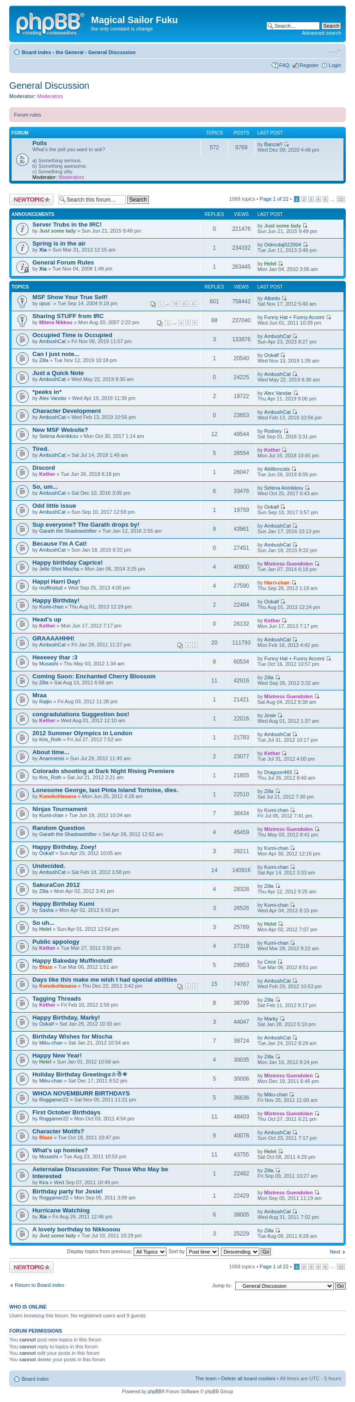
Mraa (39, 695)
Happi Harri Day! (56, 581)
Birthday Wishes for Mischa (72, 1036)
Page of (274, 199)
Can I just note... (56, 353)
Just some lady (57, 231)
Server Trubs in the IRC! (67, 224)
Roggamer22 (54, 1099)
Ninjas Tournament (59, 809)
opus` (45, 303)
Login (335, 65)
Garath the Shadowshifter (68, 531)
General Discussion (112, 52)
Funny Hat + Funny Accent (294, 317)
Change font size (334, 50)
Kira (44, 1182)
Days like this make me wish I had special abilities (104, 979)
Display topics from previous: (116, 1251)
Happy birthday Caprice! (67, 562)
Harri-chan (277, 582)
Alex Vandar (53, 398)
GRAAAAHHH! (53, 638)
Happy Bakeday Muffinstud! (72, 960)
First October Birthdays (66, 1112)
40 (184, 303)
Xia (43, 249)
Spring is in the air (59, 243)
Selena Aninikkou (58, 436)
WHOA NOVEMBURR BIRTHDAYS (81, 1093)
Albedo (272, 298)
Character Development (66, 410)
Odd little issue (54, 505)
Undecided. (48, 865)
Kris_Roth (50, 739)
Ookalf (271, 355)
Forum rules (27, 114)
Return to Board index (39, 1285)
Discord (43, 467)
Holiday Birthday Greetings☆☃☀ (80, 1074)
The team (205, 1378)
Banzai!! (273, 144)
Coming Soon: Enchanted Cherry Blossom (94, 676)
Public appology (56, 941)
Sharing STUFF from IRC (68, 316)
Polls (39, 143)
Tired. (40, 448)
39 (175, 303)
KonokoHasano (58, 796)
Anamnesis (51, 758)
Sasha (46, 910)
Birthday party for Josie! (67, 1191)
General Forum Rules (63, 262)
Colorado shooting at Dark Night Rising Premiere (103, 771)
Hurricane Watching (61, 1210)
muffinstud (51, 587)
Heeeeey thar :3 (55, 657)
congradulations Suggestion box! (80, 714)
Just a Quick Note (58, 372)
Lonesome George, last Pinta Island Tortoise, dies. (105, 790)
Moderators (50, 96)
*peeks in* (46, 391)
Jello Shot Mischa (59, 569)
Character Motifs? (58, 1131)
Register (309, 65)
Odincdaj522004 (282, 244)
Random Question (58, 827)
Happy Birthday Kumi (63, 903)
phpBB (154, 1391)
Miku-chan (51, 1042)
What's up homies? (60, 1150)
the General (69, 52)
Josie (270, 715)
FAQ (284, 65)
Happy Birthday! (56, 600)
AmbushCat (52, 341)
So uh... (43, 922)
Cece (270, 962)
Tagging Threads (56, 998)
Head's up (46, 619)
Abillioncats (277, 469)
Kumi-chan (51, 606)
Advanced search (321, 33)
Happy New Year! (57, 1055)
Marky (271, 1018)
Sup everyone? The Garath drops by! (86, 524)
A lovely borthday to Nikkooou (76, 1229)
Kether (272, 450)
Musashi (48, 663)
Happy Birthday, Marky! (66, 1017)
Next (335, 1251)
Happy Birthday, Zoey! (64, 846)
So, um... (45, 486)
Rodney (273, 431)
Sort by (194, 1251)
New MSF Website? (60, 429)
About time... (50, 752)
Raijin (45, 701)
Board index (36, 52)
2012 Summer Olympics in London (82, 733)
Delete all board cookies (248, 1378)
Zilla (44, 360)
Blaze (46, 967)
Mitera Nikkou (56, 322)
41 (193, 303)
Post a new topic (31, 199)
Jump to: (222, 1285)
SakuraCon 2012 (56, 884)
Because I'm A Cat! (59, 543)
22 (340, 199)
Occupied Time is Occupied (72, 335)
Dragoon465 (278, 772)
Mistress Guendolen (288, 563)
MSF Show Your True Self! (70, 297)
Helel (270, 263)
